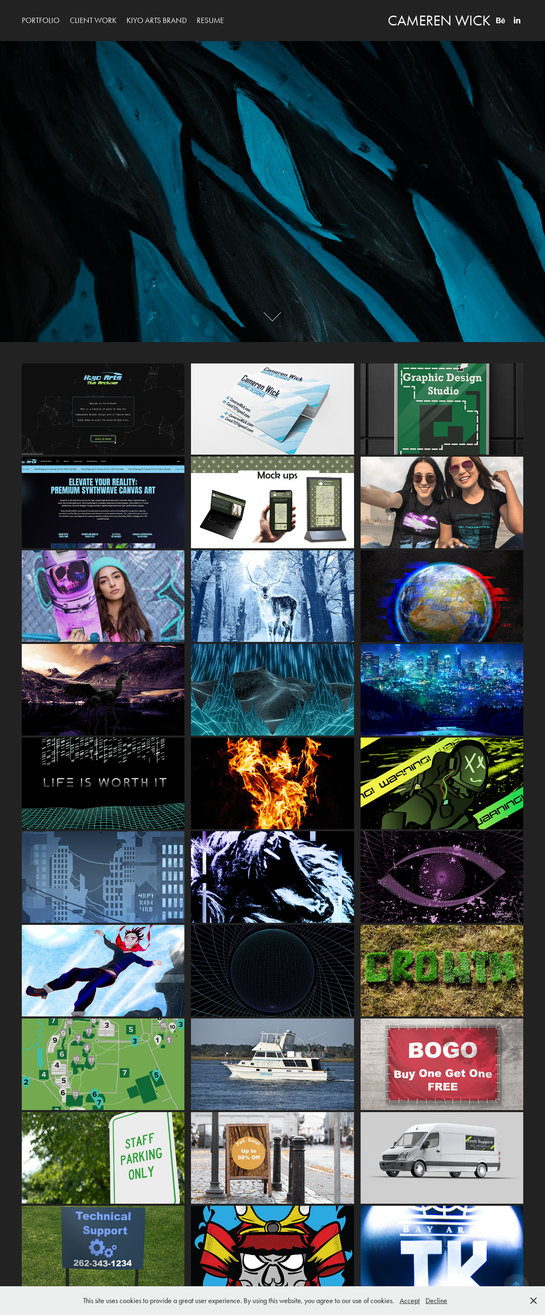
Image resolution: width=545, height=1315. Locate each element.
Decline (436, 1300)
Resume (210, 20)
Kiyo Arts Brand (156, 20)
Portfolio (41, 20)
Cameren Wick (439, 20)
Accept (410, 1300)
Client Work (93, 20)
